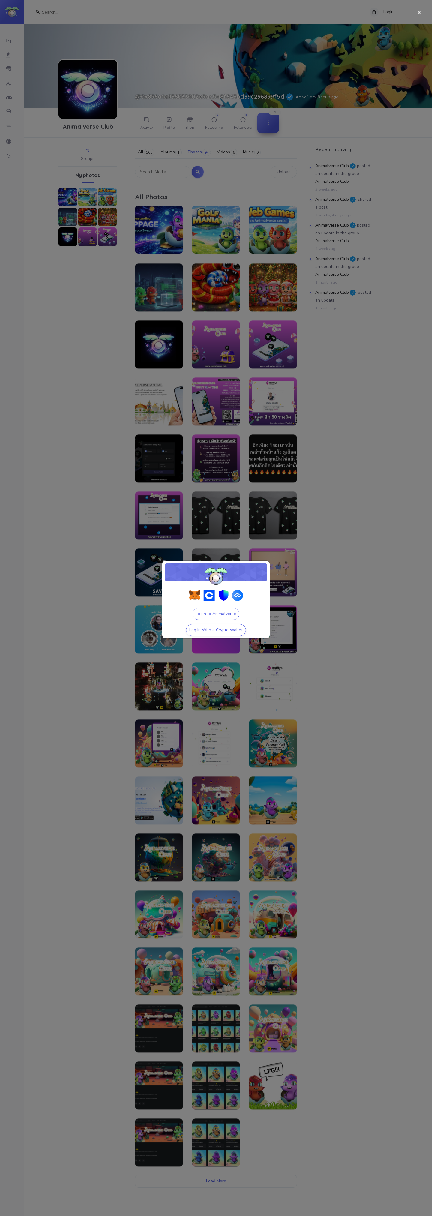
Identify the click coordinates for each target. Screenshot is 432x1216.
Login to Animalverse (216, 614)
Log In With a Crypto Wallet (216, 630)
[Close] (419, 13)
